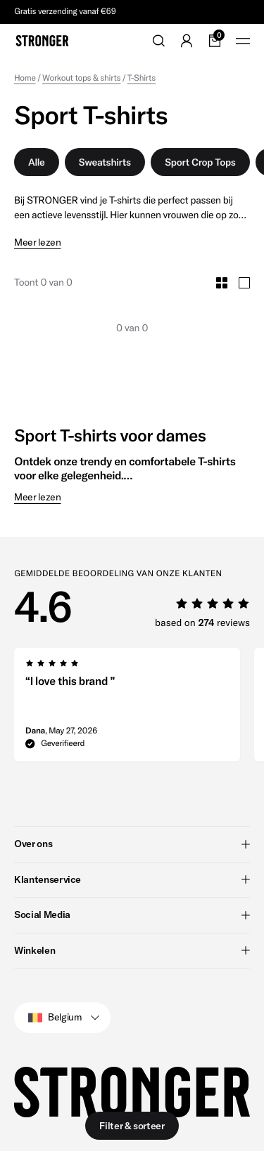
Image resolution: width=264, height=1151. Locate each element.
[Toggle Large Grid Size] (244, 282)
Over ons (132, 843)
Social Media (132, 914)
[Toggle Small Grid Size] (221, 282)
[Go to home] (42, 40)
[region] (139, 709)
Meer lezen (37, 242)
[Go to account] (186, 41)
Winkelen (132, 950)
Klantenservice (132, 879)
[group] (127, 709)
